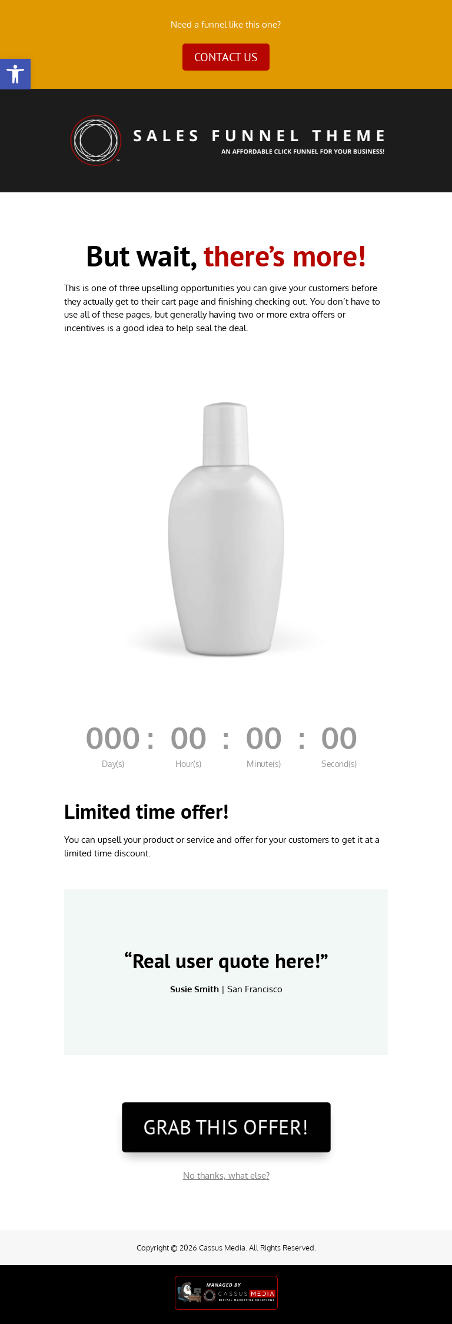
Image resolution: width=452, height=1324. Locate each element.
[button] (15, 74)
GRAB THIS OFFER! (225, 1126)
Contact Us (226, 57)
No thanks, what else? (226, 1175)
